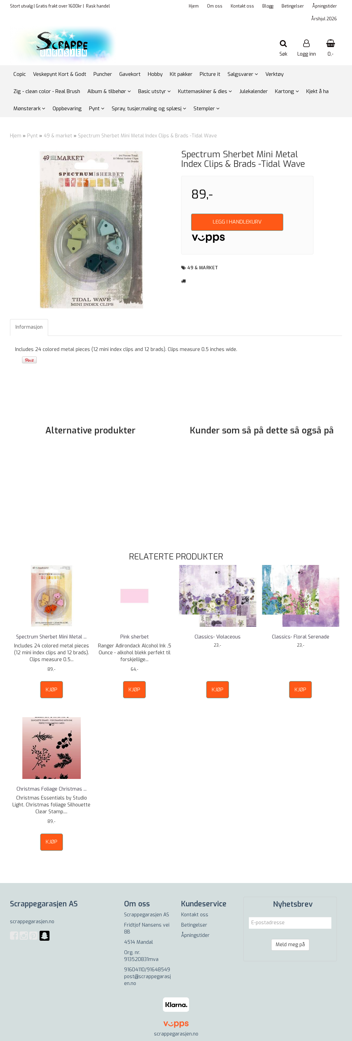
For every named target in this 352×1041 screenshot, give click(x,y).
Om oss (214, 6)
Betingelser (293, 6)
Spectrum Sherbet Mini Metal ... (51, 637)
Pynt (32, 136)
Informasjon (29, 327)
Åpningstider (324, 6)
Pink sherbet (134, 637)
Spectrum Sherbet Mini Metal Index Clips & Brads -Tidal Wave (147, 136)
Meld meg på (290, 944)
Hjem (194, 6)
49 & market (58, 136)
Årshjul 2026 (324, 19)
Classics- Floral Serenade (300, 637)
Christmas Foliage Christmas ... (51, 789)
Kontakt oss (242, 6)
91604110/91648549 (147, 969)
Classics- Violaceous (218, 637)
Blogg (267, 6)
